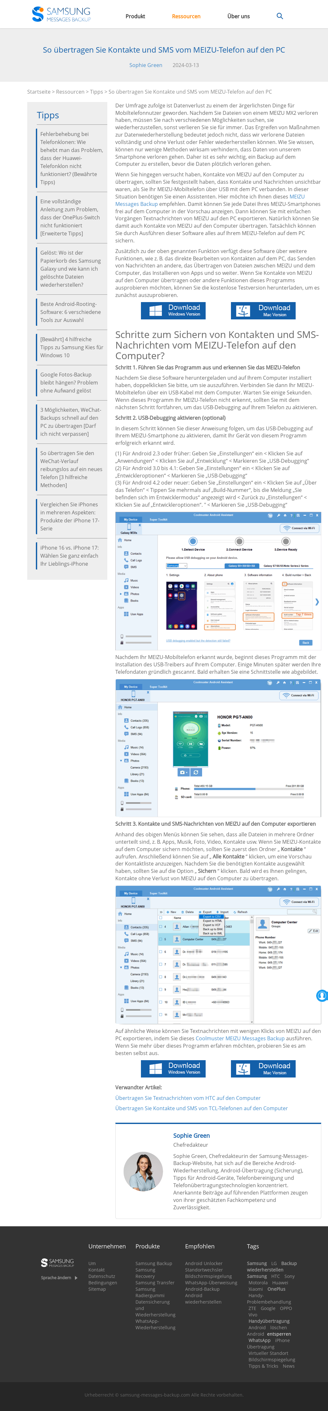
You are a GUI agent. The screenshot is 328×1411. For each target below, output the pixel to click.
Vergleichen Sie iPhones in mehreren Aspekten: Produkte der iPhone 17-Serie (69, 516)
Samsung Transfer (155, 1283)
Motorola (258, 1283)
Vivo (253, 1315)
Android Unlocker (204, 1263)
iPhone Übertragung (268, 1343)
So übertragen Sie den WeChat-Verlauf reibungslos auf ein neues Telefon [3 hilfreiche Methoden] (71, 469)
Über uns (238, 16)
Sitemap (97, 1289)
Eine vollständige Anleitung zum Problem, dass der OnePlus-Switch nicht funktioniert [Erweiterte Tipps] (70, 217)
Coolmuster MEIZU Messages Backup (240, 1038)
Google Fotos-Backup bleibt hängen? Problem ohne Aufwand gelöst (69, 382)
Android (257, 1327)
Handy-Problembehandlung (269, 1298)
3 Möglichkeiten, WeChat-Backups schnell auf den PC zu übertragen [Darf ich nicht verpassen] (70, 421)
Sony (289, 1276)
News (289, 1366)
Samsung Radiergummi (150, 1292)
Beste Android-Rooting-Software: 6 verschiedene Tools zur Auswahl (70, 312)
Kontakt (96, 1270)
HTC (275, 1276)
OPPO (286, 1308)
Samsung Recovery (145, 1273)
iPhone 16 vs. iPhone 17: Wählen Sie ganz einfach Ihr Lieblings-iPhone (69, 555)
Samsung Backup (153, 1263)
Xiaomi (256, 1289)
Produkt (135, 16)
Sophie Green (145, 65)
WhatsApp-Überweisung (211, 1283)
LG (274, 1263)
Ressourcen (186, 16)
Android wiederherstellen (203, 1298)
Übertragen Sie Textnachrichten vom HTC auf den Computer (188, 1098)
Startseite (39, 91)
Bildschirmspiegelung (208, 1276)
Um (92, 1263)
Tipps (96, 91)
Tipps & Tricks (263, 1366)
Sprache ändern (56, 1277)
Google (268, 1308)
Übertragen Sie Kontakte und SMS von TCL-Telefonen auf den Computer (201, 1108)
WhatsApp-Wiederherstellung (155, 1324)
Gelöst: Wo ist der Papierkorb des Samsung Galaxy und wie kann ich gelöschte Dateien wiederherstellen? (70, 268)
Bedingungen (102, 1283)
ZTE (252, 1308)
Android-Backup (202, 1289)
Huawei (280, 1283)
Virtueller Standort (268, 1353)
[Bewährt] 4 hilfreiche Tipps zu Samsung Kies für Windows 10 (71, 347)
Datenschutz (101, 1276)
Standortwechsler (204, 1270)
